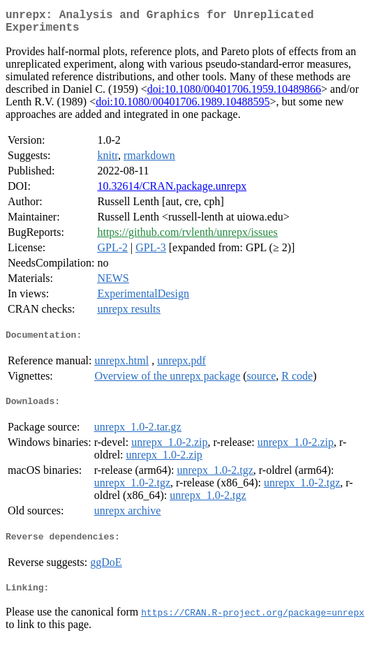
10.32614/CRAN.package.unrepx (171, 191)
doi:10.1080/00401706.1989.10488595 (182, 107)
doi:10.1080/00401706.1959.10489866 (234, 94)
